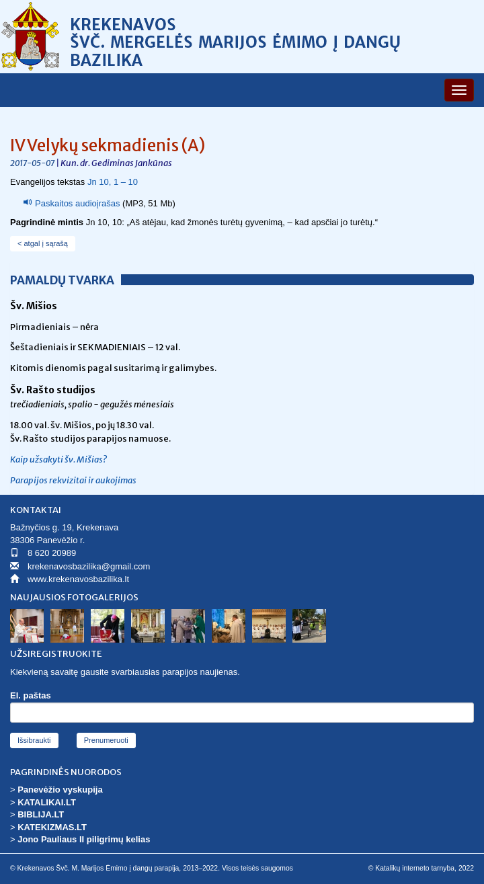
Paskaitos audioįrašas (77, 203)
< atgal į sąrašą (42, 243)
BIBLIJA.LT (40, 814)
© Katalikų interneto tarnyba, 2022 (421, 868)
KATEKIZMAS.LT (52, 827)
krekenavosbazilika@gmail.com (89, 566)
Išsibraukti (34, 740)
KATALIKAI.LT (46, 802)
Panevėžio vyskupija (59, 790)
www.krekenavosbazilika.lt (78, 579)
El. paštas (30, 695)
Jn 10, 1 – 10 (112, 182)
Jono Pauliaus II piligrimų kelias (83, 839)
